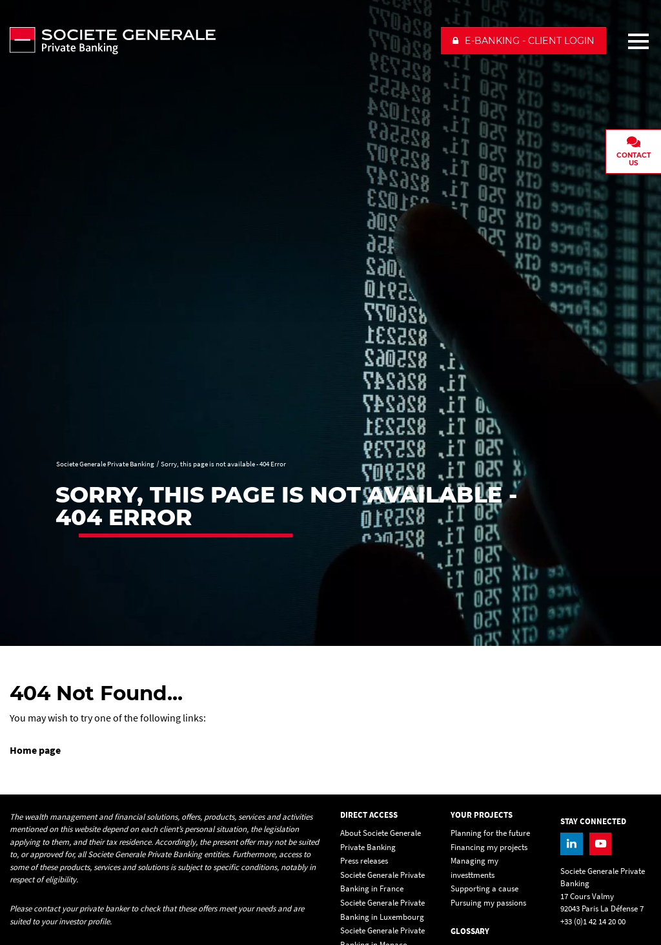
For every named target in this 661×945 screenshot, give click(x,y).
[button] (523, 40)
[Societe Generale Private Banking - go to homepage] (220, 40)
